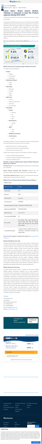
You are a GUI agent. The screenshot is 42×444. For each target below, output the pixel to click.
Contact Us (5, 424)
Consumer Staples (7, 403)
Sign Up (37, 426)
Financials (5, 409)
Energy (28, 407)
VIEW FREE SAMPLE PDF (12, 356)
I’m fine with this (36, 442)
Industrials (29, 405)
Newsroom (17, 424)
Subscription (6, 422)
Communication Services (8, 407)
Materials (17, 405)
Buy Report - (11, 342)
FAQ (16, 426)
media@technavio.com (12, 307)
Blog (16, 422)
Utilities (16, 407)
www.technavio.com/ (13, 309)
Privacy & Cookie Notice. (15, 439)
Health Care (5, 405)
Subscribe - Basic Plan (12, 346)
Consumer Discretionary (20, 403)
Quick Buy (21, 352)
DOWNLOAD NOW (32, 321)
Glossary (5, 426)
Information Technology (32, 403)
